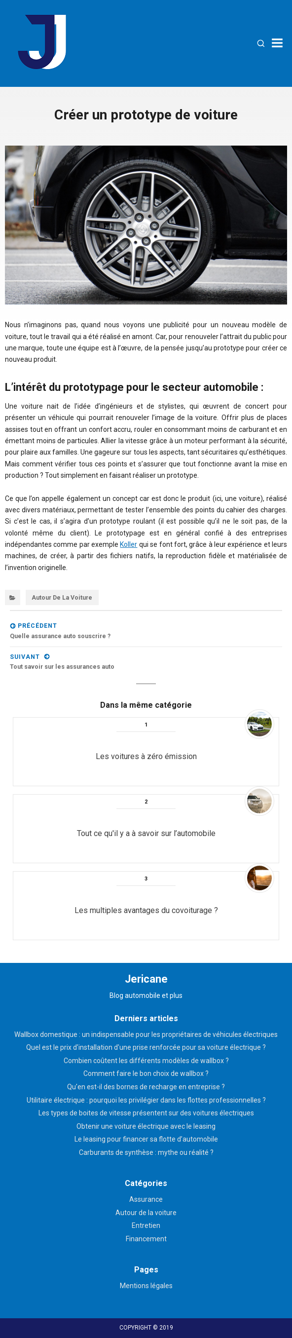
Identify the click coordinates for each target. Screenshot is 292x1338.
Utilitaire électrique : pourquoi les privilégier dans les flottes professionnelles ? (146, 1100)
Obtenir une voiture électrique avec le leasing (146, 1126)
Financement (146, 1239)
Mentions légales (146, 1286)
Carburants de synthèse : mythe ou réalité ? (146, 1152)
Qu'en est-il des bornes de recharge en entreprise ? (146, 1087)
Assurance (146, 1199)
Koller (128, 544)
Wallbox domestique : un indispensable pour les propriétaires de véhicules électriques (146, 1034)
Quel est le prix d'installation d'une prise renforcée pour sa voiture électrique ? (146, 1047)
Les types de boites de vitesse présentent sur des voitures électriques (146, 1113)
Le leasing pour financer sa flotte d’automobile (146, 1139)
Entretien (146, 1225)
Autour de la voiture (62, 597)
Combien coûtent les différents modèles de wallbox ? (146, 1061)
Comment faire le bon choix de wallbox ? (146, 1073)
